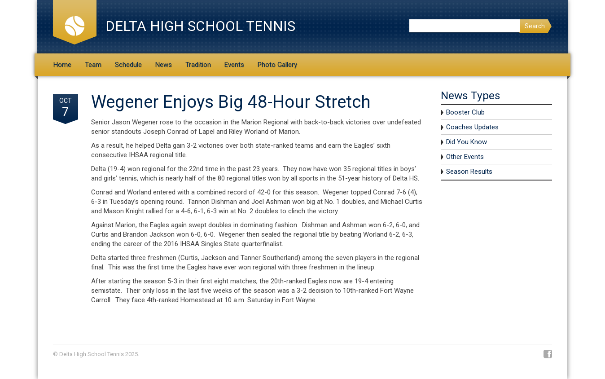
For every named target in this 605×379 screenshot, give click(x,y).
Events (234, 65)
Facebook (548, 354)
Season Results (469, 171)
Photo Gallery (277, 65)
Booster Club (465, 112)
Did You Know (466, 142)
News (163, 65)
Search (535, 26)
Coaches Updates (472, 127)
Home (62, 65)
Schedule (128, 65)
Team (93, 65)
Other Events (465, 157)
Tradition (198, 65)
